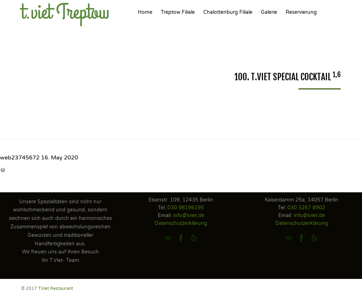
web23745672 (20, 157)
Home (145, 12)
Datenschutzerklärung (180, 223)
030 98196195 (186, 208)
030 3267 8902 (306, 208)
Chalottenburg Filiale (227, 12)
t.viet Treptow (65, 12)
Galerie (269, 12)
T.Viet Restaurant (55, 288)
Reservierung (301, 12)
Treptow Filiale (178, 12)
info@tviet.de (188, 215)
